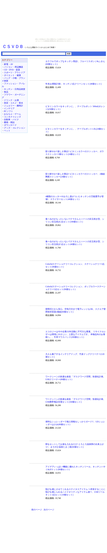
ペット (7, 130)
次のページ (49, 509)
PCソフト (8, 111)
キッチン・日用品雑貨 (14, 89)
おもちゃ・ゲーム (12, 114)
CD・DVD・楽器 (12, 70)
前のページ (36, 509)
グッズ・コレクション (14, 128)
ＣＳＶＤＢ (13, 46)
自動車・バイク (11, 119)
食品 (6, 92)
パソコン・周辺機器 (13, 67)
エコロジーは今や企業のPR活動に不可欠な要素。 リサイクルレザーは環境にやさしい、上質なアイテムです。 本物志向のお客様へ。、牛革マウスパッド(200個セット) (75, 334)
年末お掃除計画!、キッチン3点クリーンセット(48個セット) (73, 84)
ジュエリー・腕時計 (13, 106)
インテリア (9, 108)
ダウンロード (10, 125)
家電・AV (8, 64)
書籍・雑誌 (9, 122)
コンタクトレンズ (12, 117)
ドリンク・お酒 (11, 100)
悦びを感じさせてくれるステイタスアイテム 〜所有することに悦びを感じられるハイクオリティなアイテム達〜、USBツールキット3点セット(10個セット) (75, 492)
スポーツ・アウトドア (14, 72)
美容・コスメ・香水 (13, 103)
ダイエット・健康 (12, 75)
